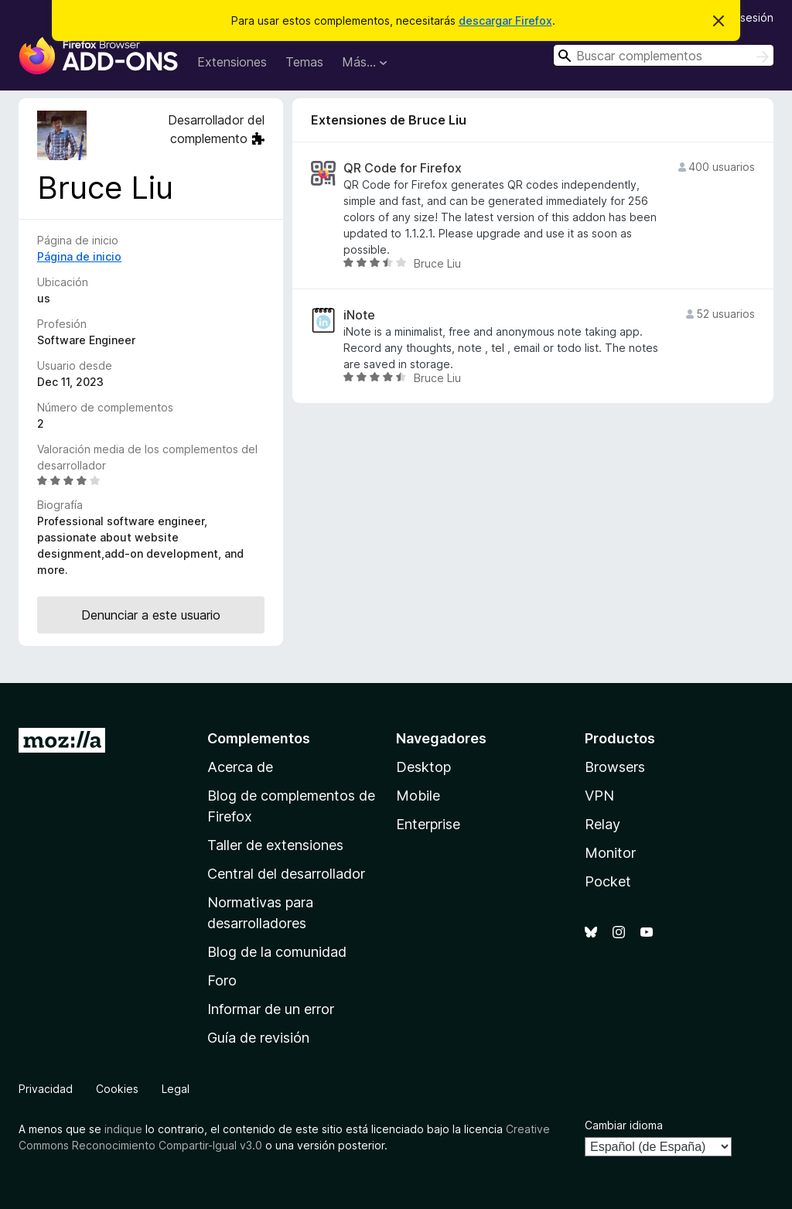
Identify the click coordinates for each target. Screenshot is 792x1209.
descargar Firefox (505, 20)
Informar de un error (270, 1009)
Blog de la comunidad (276, 952)
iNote (359, 315)
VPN (599, 795)
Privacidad (46, 1088)
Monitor (610, 853)
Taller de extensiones (275, 845)
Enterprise (428, 824)
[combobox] (663, 55)
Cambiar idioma (624, 1125)
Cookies (117, 1088)
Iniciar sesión (740, 17)
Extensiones (232, 62)
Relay (602, 824)
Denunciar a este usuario (150, 615)
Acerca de (240, 767)
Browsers (615, 767)
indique (123, 1129)
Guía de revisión (258, 1038)
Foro (222, 980)
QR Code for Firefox (402, 168)
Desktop (423, 767)
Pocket (608, 881)
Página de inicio (79, 256)
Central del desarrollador (286, 874)
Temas (304, 62)
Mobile (418, 795)
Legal (175, 1088)
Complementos (258, 738)
